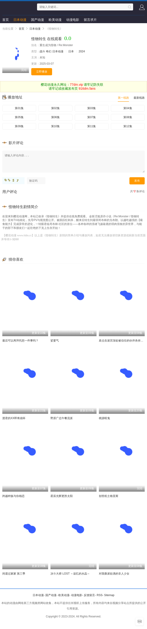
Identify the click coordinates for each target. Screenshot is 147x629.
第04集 (127, 108)
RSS (100, 595)
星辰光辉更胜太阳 (61, 496)
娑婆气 (54, 340)
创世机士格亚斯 (108, 496)
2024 (82, 51)
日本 (71, 51)
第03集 (91, 108)
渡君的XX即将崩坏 (13, 418)
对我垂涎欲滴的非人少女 (114, 573)
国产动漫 (37, 20)
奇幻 (48, 51)
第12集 (127, 126)
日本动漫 (19, 20)
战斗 (42, 51)
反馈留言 (89, 595)
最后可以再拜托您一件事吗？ (20, 340)
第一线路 (123, 97)
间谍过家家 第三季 (13, 573)
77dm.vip (76, 84)
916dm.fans (86, 88)
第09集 (19, 126)
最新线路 (139, 97)
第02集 (55, 108)
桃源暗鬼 (104, 418)
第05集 (19, 117)
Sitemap (109, 595)
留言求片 (90, 20)
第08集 (127, 117)
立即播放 (41, 71)
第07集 (91, 117)
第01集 (19, 108)
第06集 (55, 117)
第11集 (91, 126)
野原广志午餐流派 (61, 418)
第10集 (55, 126)
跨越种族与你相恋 (13, 496)
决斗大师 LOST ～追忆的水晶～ (70, 573)
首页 (5, 20)
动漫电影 (72, 20)
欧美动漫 (55, 20)
